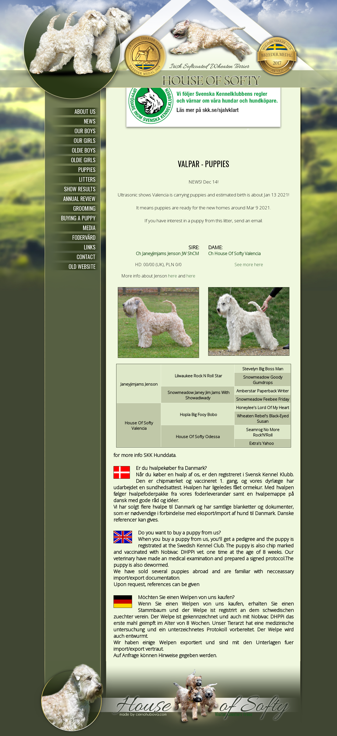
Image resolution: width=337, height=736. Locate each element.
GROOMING (84, 208)
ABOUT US (85, 111)
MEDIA (89, 228)
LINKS (89, 247)
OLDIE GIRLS (83, 160)
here (172, 276)
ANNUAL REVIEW (79, 199)
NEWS (89, 121)
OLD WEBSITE (82, 266)
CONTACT (86, 257)
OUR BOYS (85, 131)
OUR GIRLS (84, 140)
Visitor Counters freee (233, 714)
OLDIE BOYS (83, 150)
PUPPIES (86, 169)
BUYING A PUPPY (78, 218)
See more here (249, 264)
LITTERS (87, 179)
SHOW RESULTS (79, 189)
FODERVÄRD (83, 237)
